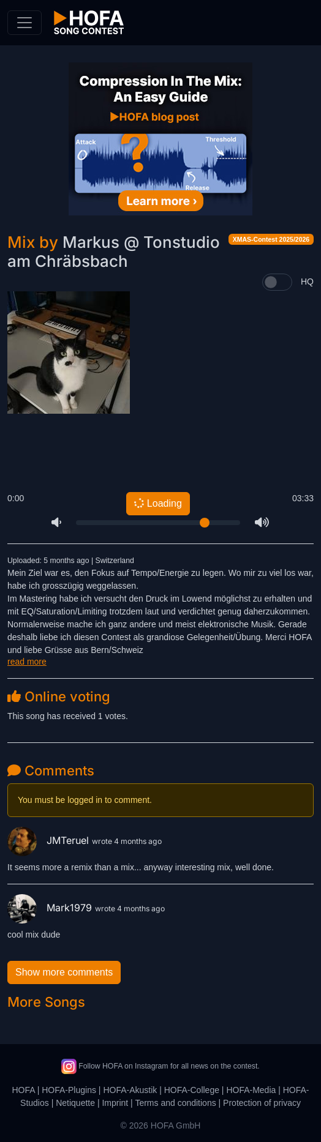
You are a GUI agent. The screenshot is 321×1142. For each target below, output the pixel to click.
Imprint (115, 1103)
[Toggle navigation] (24, 22)
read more (27, 661)
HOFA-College (191, 1090)
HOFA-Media (251, 1090)
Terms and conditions (175, 1103)
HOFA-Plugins (69, 1090)
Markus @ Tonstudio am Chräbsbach (113, 252)
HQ (307, 281)
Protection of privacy (262, 1103)
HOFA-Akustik (130, 1090)
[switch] (277, 282)
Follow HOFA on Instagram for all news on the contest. (160, 1066)
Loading (158, 503)
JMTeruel (49, 840)
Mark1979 (51, 907)
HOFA (23, 1090)
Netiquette (75, 1103)
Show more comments (64, 972)
